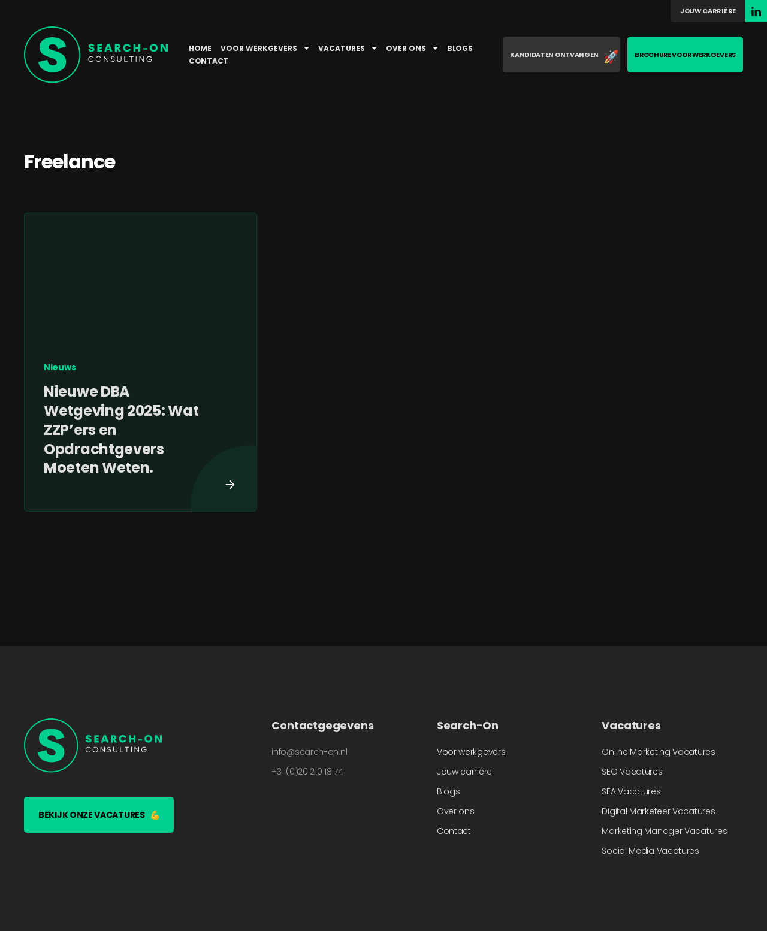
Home (200, 48)
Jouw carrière (708, 11)
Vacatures (347, 48)
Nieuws (60, 367)
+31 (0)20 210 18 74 (307, 772)
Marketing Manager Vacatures (664, 831)
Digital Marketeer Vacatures (658, 811)
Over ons (412, 48)
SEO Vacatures (632, 772)
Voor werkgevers (265, 48)
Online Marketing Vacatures (658, 752)
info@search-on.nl (309, 752)
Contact (208, 61)
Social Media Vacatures (650, 851)
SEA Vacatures (631, 791)
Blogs (460, 48)
